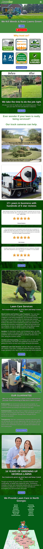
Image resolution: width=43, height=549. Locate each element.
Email (21, 26)
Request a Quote (21, 29)
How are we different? (21, 67)
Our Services (21, 354)
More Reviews (21, 110)
